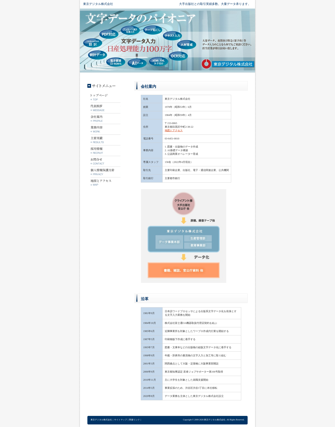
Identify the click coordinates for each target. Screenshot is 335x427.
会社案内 (105, 118)
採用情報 (105, 150)
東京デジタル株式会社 (98, 4)
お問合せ (105, 161)
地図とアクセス (174, 130)
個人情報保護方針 (105, 172)
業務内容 (105, 129)
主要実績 (105, 140)
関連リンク (134, 419)
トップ (105, 97)
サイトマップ (120, 419)
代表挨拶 (105, 107)
